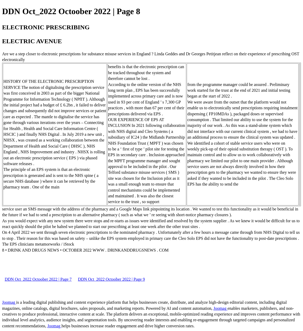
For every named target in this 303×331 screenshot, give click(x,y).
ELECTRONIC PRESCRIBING (46, 27)
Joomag (9, 302)
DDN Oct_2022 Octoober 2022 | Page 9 (111, 279)
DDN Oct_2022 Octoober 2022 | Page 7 (38, 279)
